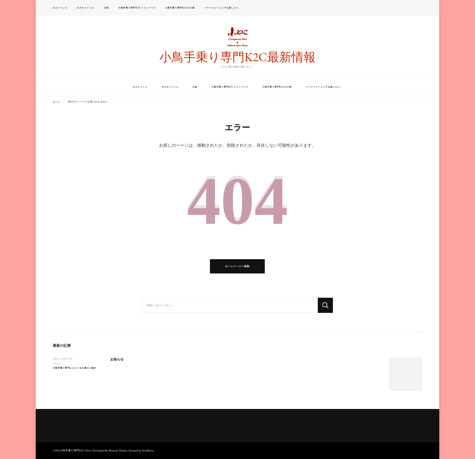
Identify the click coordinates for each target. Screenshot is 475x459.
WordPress (148, 450)
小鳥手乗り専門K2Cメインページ (136, 8)
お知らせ (117, 359)
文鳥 (106, 8)
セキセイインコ (85, 8)
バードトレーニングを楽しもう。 (222, 8)
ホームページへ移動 (237, 266)
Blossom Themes (118, 450)
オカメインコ (60, 8)
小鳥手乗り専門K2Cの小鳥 (179, 8)
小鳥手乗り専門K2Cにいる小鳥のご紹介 (74, 368)
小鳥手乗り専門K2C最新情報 (237, 57)
